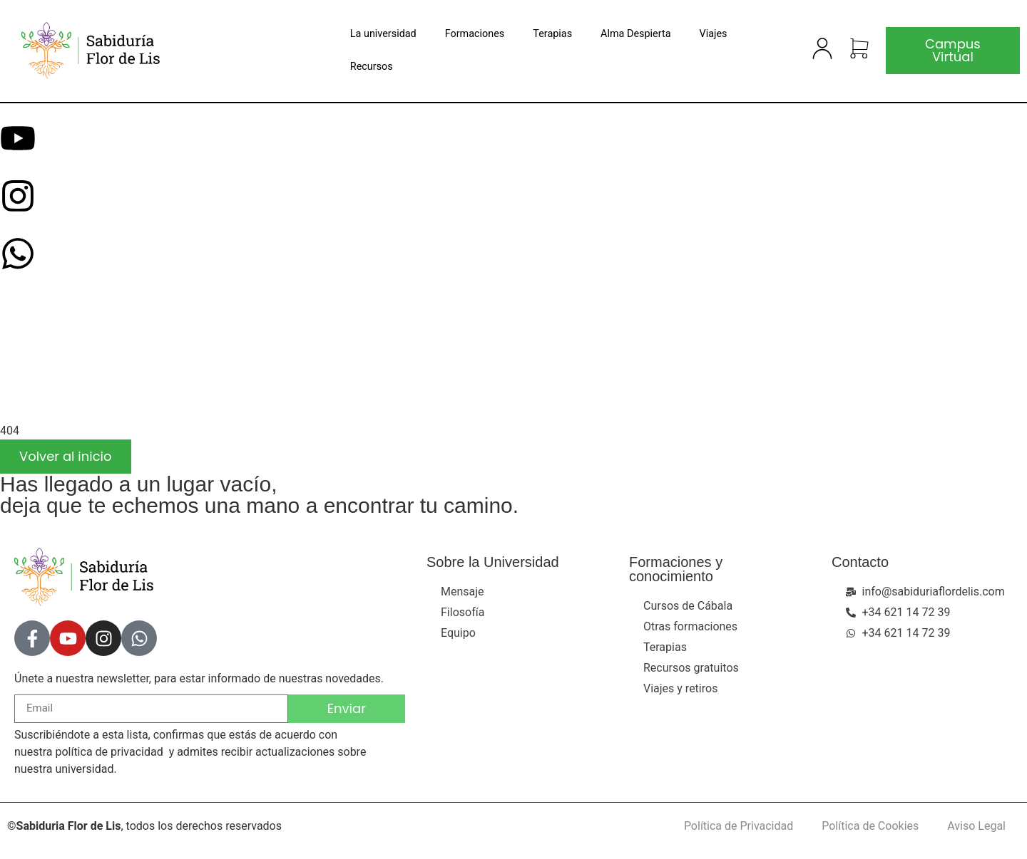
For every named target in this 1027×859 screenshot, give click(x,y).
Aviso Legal (976, 826)
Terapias (552, 34)
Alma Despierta (635, 34)
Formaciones (475, 34)
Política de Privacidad (738, 826)
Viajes (713, 34)
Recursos (371, 67)
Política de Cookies (870, 826)
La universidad (383, 34)
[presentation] (107, 364)
